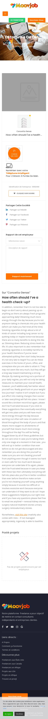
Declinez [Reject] (19, 714)
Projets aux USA (8, 671)
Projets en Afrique (9, 675)
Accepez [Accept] (8, 714)
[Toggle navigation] (5, 13)
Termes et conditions (11, 650)
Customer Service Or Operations (28, 43)
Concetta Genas (24, 131)
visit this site (21, 514)
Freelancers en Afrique (11, 668)
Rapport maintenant (22, 276)
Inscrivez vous (14, 696)
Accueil (6, 43)
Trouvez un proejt (9, 679)
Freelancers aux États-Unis (13, 660)
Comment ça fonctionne (12, 646)
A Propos (6, 642)
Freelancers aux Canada (12, 664)
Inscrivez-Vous (37, 20)
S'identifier (17, 20)
